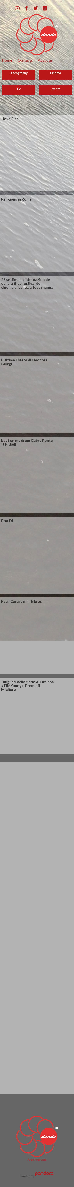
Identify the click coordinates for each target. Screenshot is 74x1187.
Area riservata (37, 1159)
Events (55, 89)
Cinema (55, 73)
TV (18, 89)
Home (7, 60)
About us (45, 60)
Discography (19, 73)
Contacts (25, 60)
